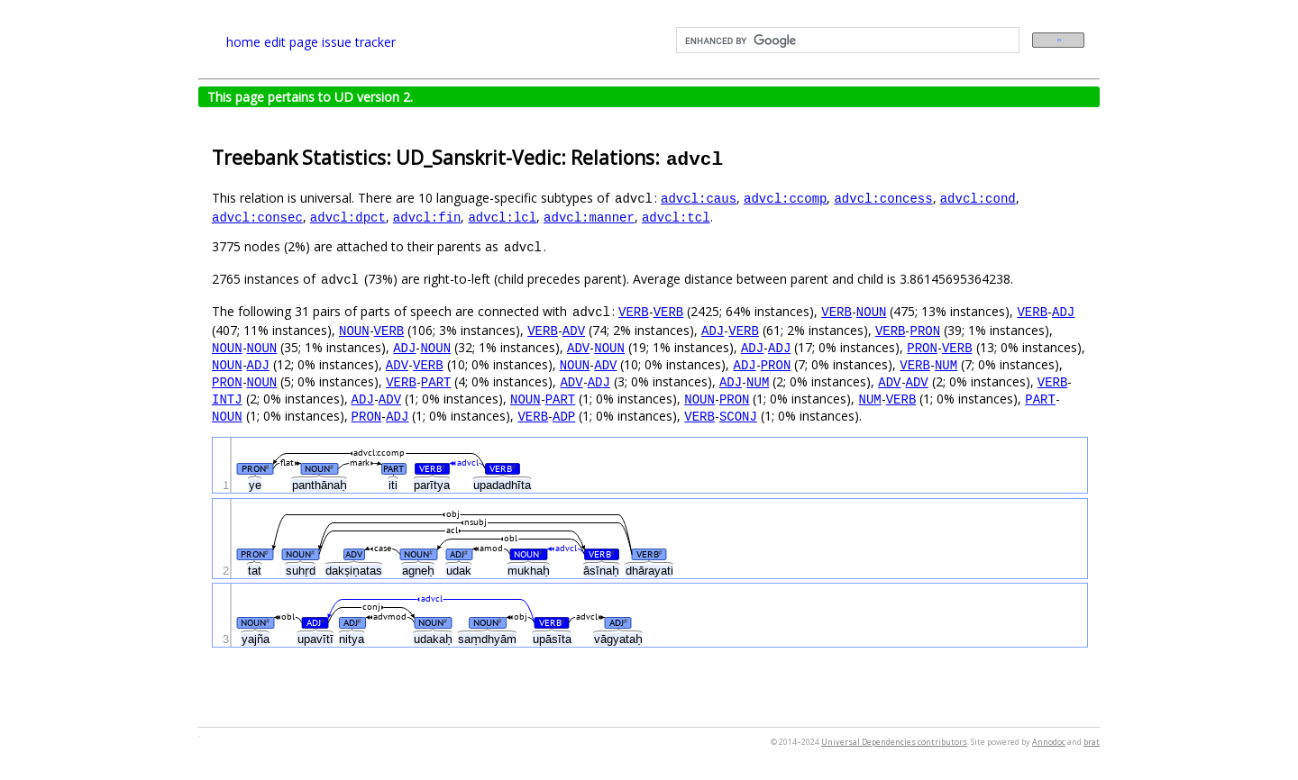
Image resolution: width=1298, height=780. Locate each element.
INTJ (227, 398)
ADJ (1063, 311)
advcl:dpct (348, 216)
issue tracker (359, 41)
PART (436, 381)
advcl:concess (883, 197)
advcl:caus (698, 197)
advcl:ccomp (785, 197)
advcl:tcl (676, 216)
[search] (846, 40)
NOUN (871, 311)
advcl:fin (427, 216)
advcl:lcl (502, 216)
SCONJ (738, 415)
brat (1091, 742)
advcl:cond (978, 197)
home (243, 41)
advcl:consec (257, 216)
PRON (925, 330)
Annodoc (1048, 742)
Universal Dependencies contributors (894, 742)
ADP (564, 415)
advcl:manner (589, 216)
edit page (291, 41)
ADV (573, 330)
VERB (633, 311)
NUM (946, 364)
